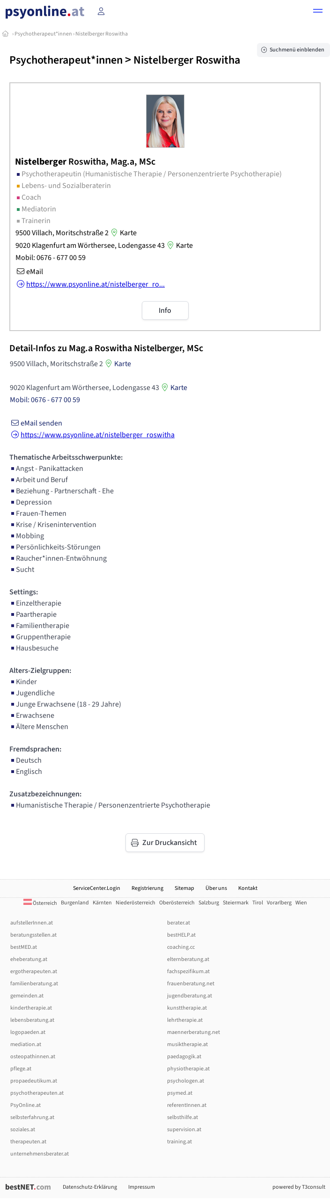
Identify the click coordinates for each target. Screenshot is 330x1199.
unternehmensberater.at (39, 1154)
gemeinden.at (27, 996)
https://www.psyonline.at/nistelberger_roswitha (92, 435)
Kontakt (247, 888)
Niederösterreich (135, 903)
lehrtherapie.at (185, 1020)
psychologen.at (185, 1081)
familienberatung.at (34, 984)
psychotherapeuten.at (37, 1093)
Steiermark (236, 903)
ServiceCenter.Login (96, 888)
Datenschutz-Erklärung (90, 1187)
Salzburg (208, 903)
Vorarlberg (279, 903)
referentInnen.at (186, 1105)
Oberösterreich (177, 903)
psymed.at (179, 1093)
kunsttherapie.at (187, 1008)
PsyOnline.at (25, 1105)
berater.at (178, 923)
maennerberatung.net (193, 1032)
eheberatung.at (28, 959)
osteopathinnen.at (32, 1057)
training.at (179, 1142)
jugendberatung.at (189, 996)
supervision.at (184, 1130)
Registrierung (147, 888)
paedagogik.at (184, 1057)
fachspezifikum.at (188, 971)
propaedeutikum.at (33, 1081)
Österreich (40, 903)
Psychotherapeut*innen (43, 34)
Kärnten (102, 903)
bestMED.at (23, 947)
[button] (317, 12)
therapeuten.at (28, 1142)
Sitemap (184, 888)
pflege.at (20, 1069)
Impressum (141, 1187)
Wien (301, 903)
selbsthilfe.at (182, 1117)
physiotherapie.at (188, 1069)
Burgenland (75, 903)
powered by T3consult (298, 1187)
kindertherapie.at (31, 1008)
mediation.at (25, 1044)
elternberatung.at (188, 959)
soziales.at (22, 1130)
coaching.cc (181, 947)
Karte (123, 233)
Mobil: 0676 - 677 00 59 (50, 258)
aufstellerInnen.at (31, 923)
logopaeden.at (27, 1032)
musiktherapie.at (187, 1044)
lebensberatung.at (32, 1020)
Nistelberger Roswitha (101, 34)
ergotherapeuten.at (33, 971)
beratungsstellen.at (33, 935)
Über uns (216, 888)
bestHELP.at (181, 935)
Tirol (257, 903)
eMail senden (35, 423)
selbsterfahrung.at (32, 1117)
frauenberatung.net (190, 984)
